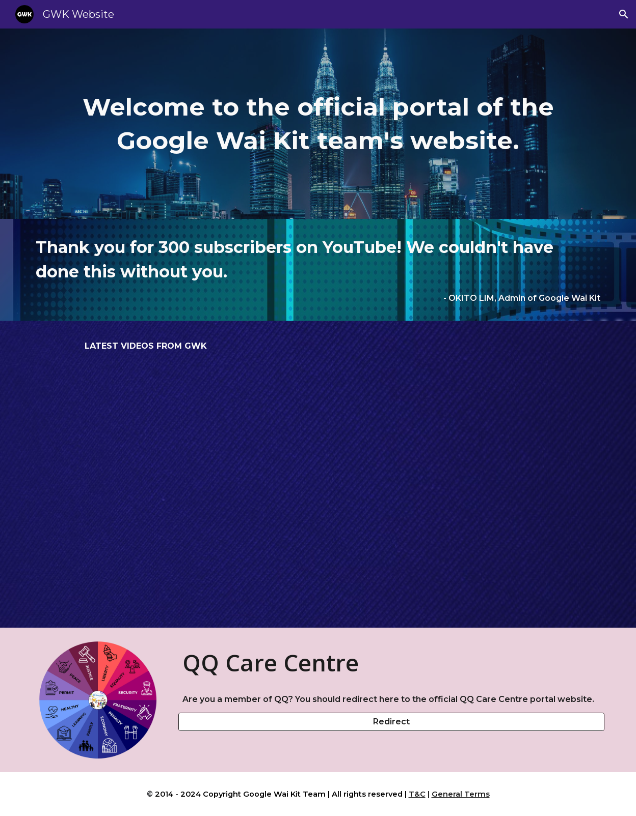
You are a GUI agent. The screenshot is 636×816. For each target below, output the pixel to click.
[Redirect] (391, 722)
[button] (624, 14)
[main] (318, 123)
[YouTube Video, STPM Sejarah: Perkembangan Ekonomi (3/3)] (318, 487)
